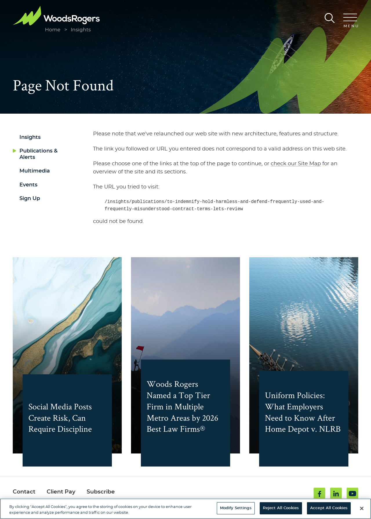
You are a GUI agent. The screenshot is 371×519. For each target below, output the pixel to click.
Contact (24, 492)
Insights (81, 29)
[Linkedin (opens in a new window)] (336, 494)
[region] (185, 508)
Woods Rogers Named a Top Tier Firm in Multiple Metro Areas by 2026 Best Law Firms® (182, 401)
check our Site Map (296, 163)
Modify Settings (236, 508)
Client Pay (61, 492)
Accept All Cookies (329, 508)
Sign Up (29, 198)
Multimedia (34, 171)
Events (28, 185)
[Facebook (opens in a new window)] (319, 494)
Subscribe (101, 492)
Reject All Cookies (281, 508)
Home (52, 29)
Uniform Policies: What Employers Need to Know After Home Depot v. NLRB (303, 407)
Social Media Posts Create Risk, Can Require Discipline (63, 418)
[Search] (330, 18)
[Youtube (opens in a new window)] (352, 494)
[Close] (361, 508)
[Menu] (350, 21)
